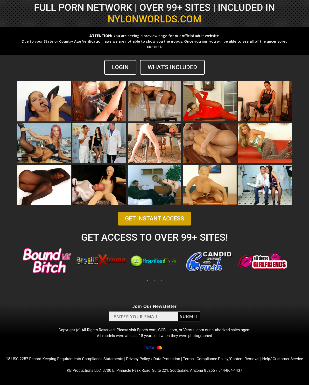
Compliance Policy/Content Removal (228, 359)
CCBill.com (167, 330)
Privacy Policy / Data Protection (153, 359)
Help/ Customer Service (282, 359)
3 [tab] (161, 280)
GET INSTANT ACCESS (154, 218)
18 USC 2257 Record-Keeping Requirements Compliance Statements (64, 359)
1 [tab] (147, 280)
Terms (188, 359)
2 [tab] (154, 280)
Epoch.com (146, 330)
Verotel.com (193, 330)
